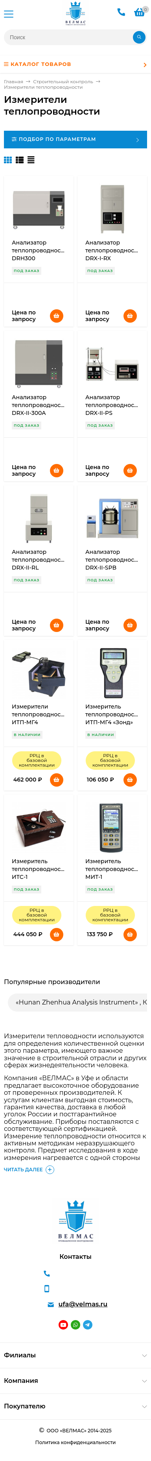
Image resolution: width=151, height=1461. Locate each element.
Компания (21, 1380)
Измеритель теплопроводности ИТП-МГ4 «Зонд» (113, 714)
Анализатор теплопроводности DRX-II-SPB (113, 559)
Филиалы (20, 1355)
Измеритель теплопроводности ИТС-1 (39, 869)
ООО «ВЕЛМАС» (66, 1431)
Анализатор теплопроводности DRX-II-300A (39, 405)
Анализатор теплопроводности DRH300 (39, 250)
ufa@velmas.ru (83, 1304)
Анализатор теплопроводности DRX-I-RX (113, 250)
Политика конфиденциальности (75, 1442)
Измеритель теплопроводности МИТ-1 (113, 869)
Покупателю (24, 1406)
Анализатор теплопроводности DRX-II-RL (39, 559)
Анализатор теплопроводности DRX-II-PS (113, 405)
